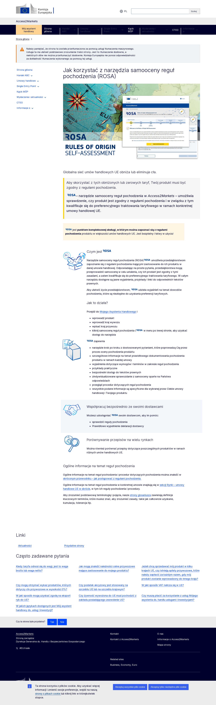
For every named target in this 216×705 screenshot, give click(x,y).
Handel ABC (69, 30)
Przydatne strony (74, 545)
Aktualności (25, 545)
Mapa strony (164, 645)
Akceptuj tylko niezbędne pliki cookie (168, 687)
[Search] (194, 11)
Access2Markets (24, 634)
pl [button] (123, 11)
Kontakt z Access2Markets (124, 639)
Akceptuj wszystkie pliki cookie (130, 687)
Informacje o (190, 30)
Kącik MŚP (131, 30)
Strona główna (48, 30)
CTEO (175, 30)
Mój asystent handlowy (29, 30)
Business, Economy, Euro (123, 665)
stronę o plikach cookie (48, 693)
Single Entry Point (113, 30)
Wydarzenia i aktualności (155, 30)
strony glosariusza (140, 495)
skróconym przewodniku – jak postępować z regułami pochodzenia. (102, 478)
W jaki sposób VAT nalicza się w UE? (163, 585)
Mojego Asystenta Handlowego (118, 311)
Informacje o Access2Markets (173, 639)
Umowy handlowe (89, 30)
